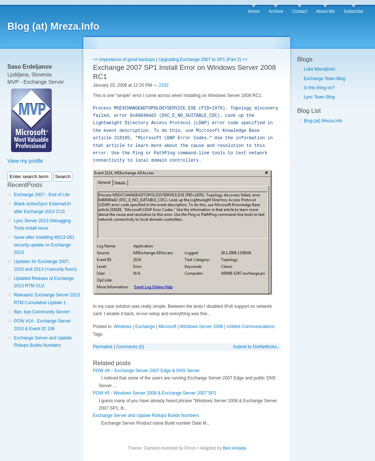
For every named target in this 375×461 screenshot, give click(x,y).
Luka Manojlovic (319, 69)
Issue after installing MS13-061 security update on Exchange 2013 (44, 245)
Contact (299, 11)
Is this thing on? (319, 87)
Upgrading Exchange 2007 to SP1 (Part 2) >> (203, 59)
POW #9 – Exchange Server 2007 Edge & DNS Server (146, 370)
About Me (325, 11)
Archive (275, 11)
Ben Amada (234, 448)
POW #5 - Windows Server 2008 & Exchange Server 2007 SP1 (154, 393)
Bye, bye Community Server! (42, 311)
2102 (164, 85)
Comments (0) (130, 346)
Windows (123, 326)
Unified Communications (250, 326)
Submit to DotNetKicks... (257, 346)
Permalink (102, 346)
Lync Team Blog (319, 97)
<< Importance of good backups (124, 59)
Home (254, 11)
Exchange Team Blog (324, 78)
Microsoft (167, 326)
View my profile (25, 161)
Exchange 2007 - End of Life (41, 194)
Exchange (145, 326)
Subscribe (353, 11)
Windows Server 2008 (201, 326)
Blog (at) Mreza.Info (53, 26)
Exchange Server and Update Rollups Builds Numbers (146, 415)
